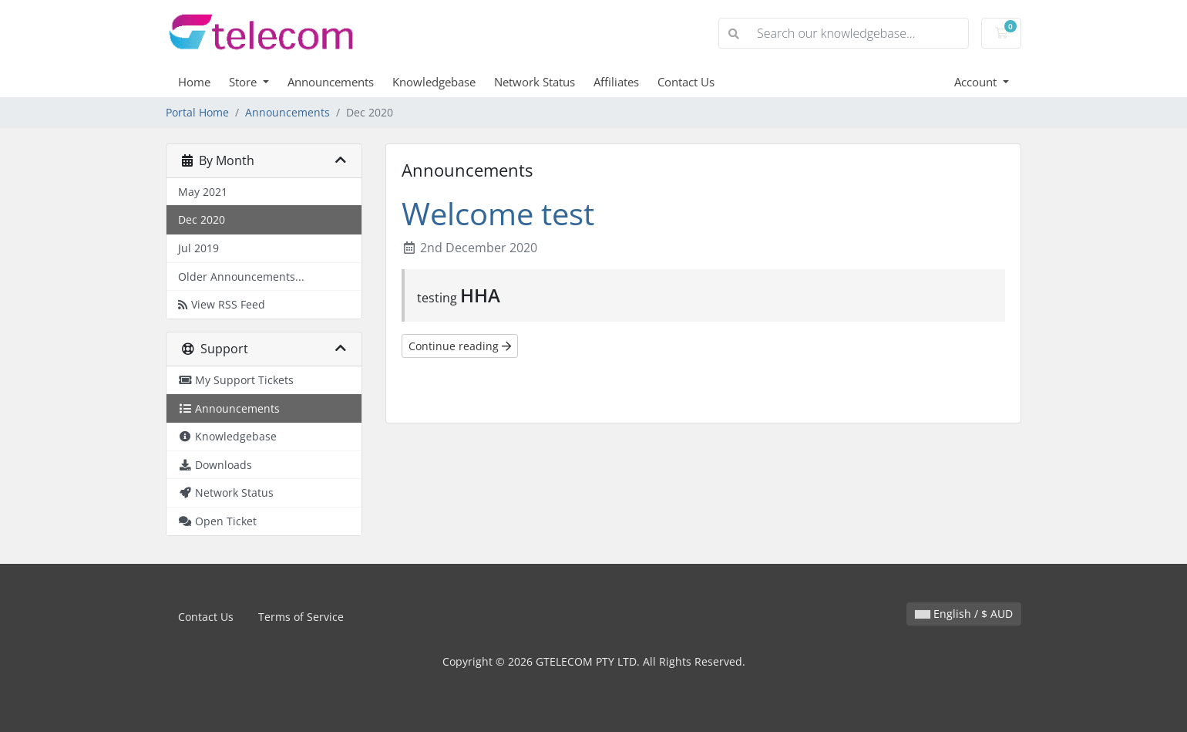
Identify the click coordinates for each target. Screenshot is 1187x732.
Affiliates (616, 81)
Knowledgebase (434, 81)
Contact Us (686, 81)
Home (194, 81)
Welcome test (498, 213)
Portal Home (197, 112)
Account (977, 81)
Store (244, 81)
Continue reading (460, 346)
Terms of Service (301, 616)
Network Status (534, 81)
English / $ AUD (964, 613)
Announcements (331, 81)
